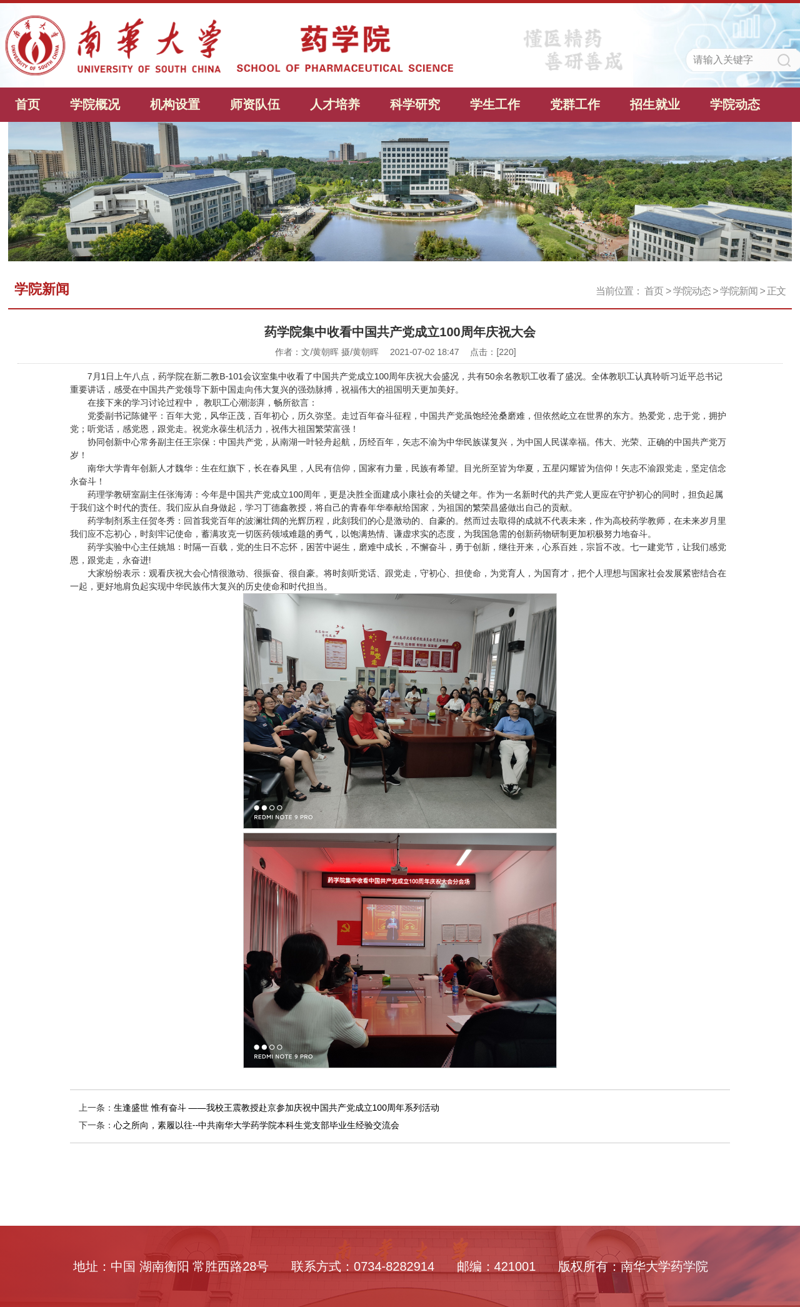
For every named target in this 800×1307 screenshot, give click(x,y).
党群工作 (575, 104)
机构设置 (175, 104)
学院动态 (735, 104)
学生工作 (495, 104)
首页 (27, 104)
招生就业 (655, 104)
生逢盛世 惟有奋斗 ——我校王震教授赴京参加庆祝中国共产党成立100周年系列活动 (276, 1108)
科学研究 (415, 104)
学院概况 (95, 104)
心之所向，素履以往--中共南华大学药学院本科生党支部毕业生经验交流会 (256, 1125)
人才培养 (335, 104)
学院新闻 (739, 291)
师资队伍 (255, 104)
